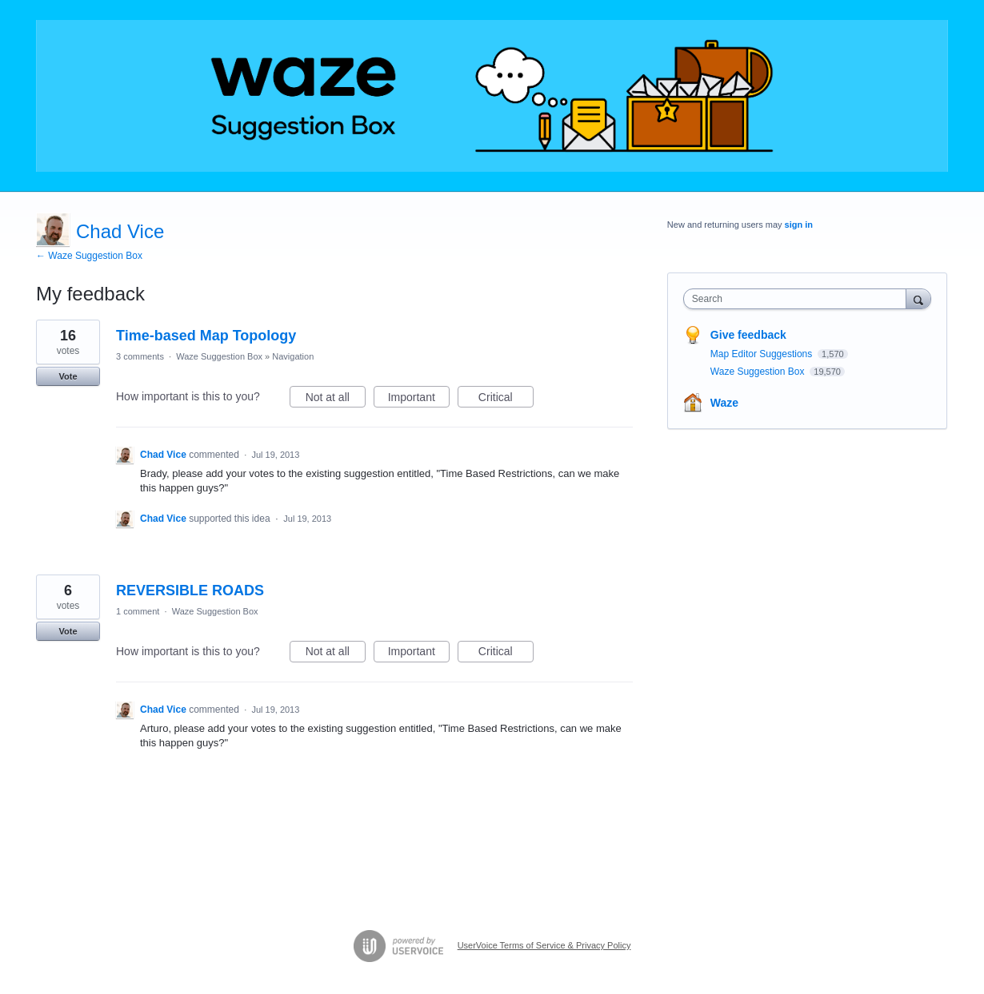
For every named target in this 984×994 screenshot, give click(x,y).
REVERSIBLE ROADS (190, 590)
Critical (506, 399)
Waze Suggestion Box (219, 356)
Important (419, 399)
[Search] (918, 298)
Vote (67, 376)
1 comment (137, 611)
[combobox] (798, 298)
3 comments (140, 356)
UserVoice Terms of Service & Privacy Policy (544, 945)
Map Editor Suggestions (762, 354)
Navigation (293, 356)
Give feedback (748, 334)
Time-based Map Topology (206, 336)
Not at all (336, 399)
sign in (799, 224)
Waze (724, 402)
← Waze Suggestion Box (89, 255)
